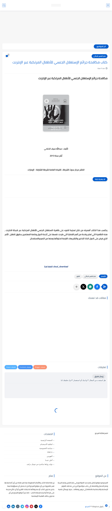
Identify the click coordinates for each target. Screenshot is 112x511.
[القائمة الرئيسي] (108, 5)
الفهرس (50, 456)
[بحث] (4, 5)
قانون (78, 276)
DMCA (49, 452)
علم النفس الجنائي (99, 56)
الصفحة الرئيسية (47, 440)
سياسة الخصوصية (46, 448)
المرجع (87, 506)
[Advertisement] (56, 27)
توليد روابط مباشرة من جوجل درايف (40, 464)
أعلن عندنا (49, 460)
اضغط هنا (56, 266)
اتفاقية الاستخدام (46, 444)
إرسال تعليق (98, 376)
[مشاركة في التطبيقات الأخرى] (76, 287)
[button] (97, 287)
